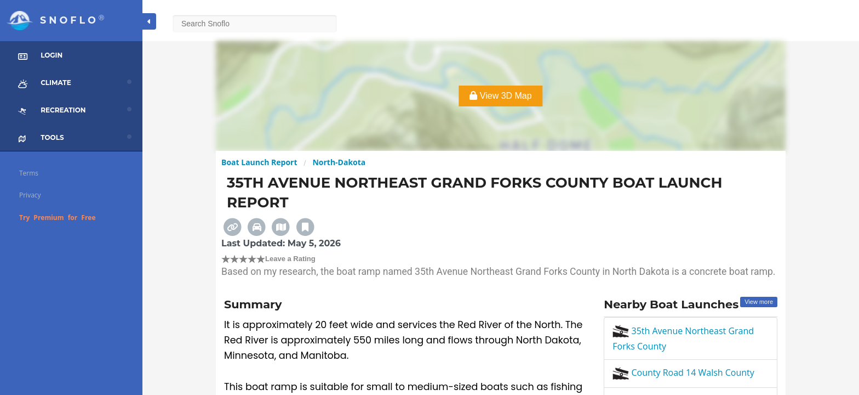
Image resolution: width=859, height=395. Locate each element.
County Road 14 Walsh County (683, 372)
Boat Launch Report (259, 162)
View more (759, 301)
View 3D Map (500, 95)
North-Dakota (338, 162)
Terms (28, 173)
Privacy (30, 195)
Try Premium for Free (57, 217)
